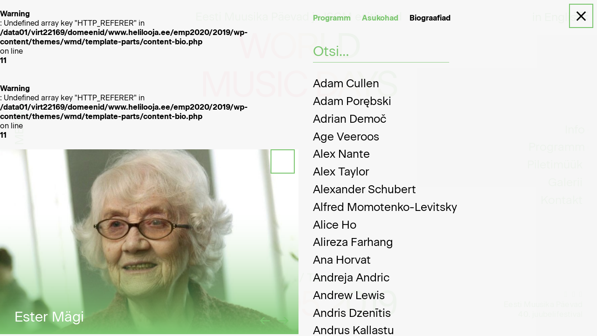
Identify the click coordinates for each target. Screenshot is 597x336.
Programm (332, 18)
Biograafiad (430, 18)
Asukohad (380, 18)
